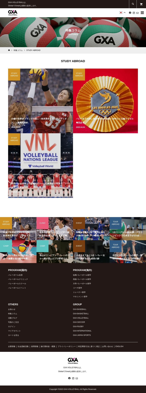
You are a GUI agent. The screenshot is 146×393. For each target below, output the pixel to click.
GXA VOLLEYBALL (81, 318)
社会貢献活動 (23, 346)
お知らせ (11, 309)
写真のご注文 (13, 322)
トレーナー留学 (79, 292)
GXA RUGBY (78, 326)
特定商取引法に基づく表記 (89, 346)
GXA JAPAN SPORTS (82, 335)
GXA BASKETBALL (81, 314)
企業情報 (11, 346)
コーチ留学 (77, 288)
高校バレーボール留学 (82, 279)
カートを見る (13, 335)
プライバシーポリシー (67, 346)
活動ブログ (12, 318)
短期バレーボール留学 (82, 275)
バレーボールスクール (17, 284)
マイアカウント (14, 331)
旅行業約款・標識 (48, 346)
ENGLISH (119, 346)
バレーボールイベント (17, 288)
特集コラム (12, 314)
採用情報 (34, 346)
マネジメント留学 (80, 297)
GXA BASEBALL (79, 309)
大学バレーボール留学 (82, 284)
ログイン (11, 326)
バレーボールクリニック (18, 279)
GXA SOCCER (79, 322)
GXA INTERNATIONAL (82, 331)
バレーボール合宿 (15, 275)
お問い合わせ (107, 346)
